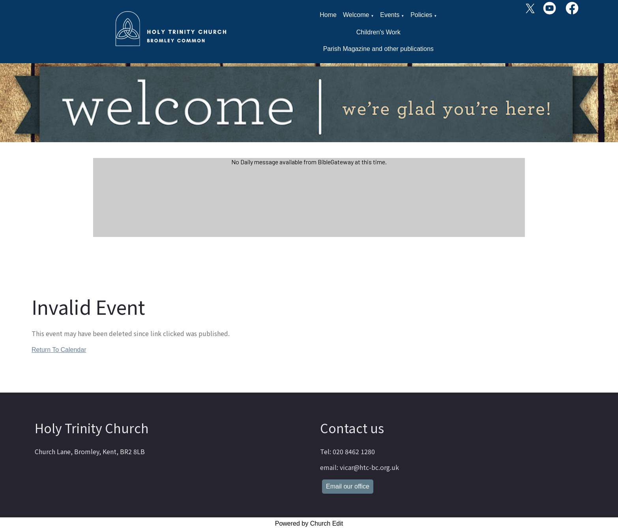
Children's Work (378, 32)
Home (328, 14)
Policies (421, 14)
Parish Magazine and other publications (378, 48)
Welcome (356, 14)
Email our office (347, 486)
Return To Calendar (59, 349)
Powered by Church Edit (309, 523)
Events (389, 14)
